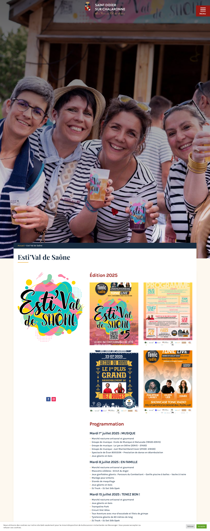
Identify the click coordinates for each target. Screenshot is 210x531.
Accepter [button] (201, 526)
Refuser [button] (191, 526)
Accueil (21, 245)
